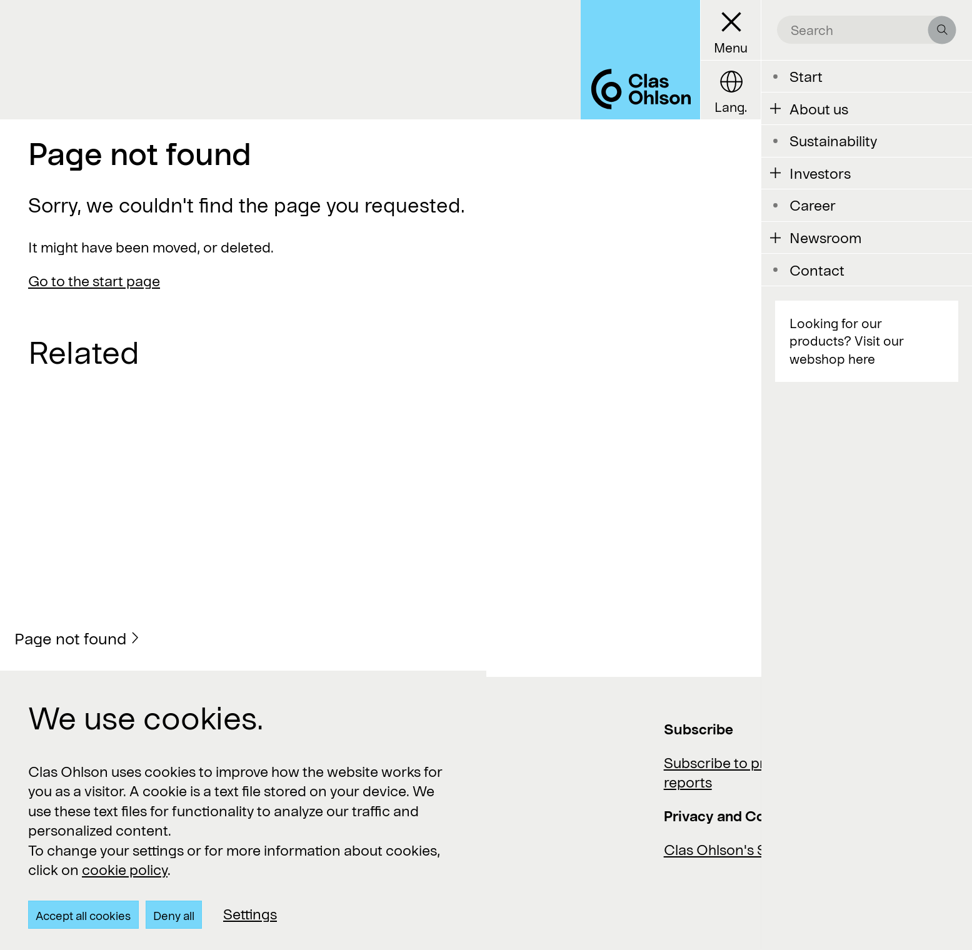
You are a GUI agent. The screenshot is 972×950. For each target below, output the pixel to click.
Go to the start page (94, 280)
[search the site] (859, 30)
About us (818, 109)
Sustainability (833, 140)
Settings (250, 913)
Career (812, 205)
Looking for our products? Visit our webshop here (846, 341)
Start (806, 76)
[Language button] (730, 90)
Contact (816, 270)
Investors (820, 173)
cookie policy (125, 869)
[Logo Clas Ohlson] (640, 59)
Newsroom (825, 237)
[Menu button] (730, 30)
